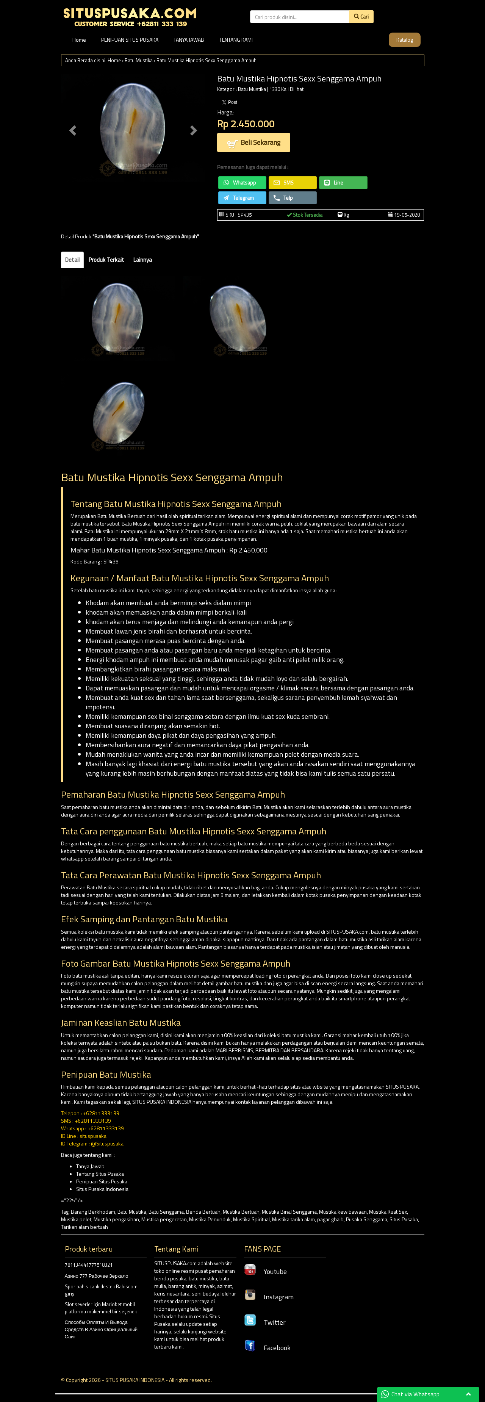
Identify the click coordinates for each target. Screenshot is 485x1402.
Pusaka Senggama (366, 1219)
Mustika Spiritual (251, 1219)
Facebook (267, 1348)
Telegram (238, 198)
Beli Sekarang (253, 143)
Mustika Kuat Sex (388, 1212)
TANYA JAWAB (189, 40)
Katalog (404, 40)
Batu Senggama (166, 1212)
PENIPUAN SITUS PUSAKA (129, 40)
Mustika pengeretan (164, 1219)
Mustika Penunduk (210, 1219)
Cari (361, 16)
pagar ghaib (330, 1219)
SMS (284, 182)
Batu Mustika (139, 60)
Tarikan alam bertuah (84, 1227)
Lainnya (142, 259)
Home (79, 40)
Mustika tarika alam (293, 1219)
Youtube (265, 1271)
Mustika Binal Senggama (289, 1212)
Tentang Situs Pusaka (100, 1174)
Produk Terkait (106, 259)
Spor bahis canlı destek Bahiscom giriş (101, 1290)
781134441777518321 (89, 1265)
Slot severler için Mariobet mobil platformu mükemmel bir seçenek (101, 1307)
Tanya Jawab (90, 1166)
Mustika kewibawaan (343, 1212)
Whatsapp (239, 182)
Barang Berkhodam (93, 1212)
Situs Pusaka (404, 1219)
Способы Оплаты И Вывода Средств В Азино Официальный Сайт (101, 1329)
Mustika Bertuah (241, 1212)
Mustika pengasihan (116, 1219)
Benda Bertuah (203, 1212)
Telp (283, 198)
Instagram (269, 1297)
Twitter (265, 1322)
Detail (72, 259)
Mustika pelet (76, 1219)
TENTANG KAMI (236, 40)
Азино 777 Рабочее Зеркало (96, 1276)
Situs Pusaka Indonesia (102, 1189)
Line (333, 182)
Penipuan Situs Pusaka (101, 1181)
